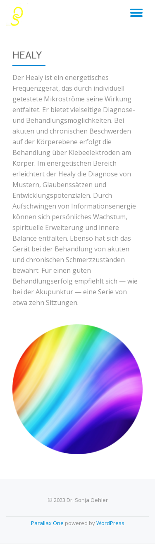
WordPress (110, 523)
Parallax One (48, 523)
